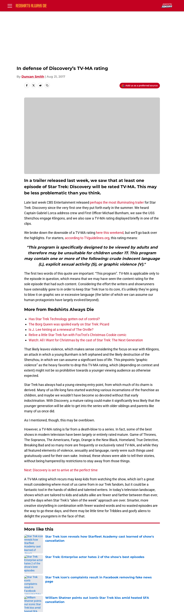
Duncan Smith (32, 76)
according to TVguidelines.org (87, 238)
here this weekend (109, 233)
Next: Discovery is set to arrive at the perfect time (61, 470)
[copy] (47, 85)
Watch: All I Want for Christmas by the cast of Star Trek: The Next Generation (86, 340)
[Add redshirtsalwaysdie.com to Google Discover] (140, 85)
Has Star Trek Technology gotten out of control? (64, 319)
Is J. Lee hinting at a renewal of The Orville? (61, 330)
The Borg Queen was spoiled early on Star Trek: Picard (69, 324)
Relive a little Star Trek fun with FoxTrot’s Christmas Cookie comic (77, 335)
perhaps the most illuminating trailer (117, 202)
